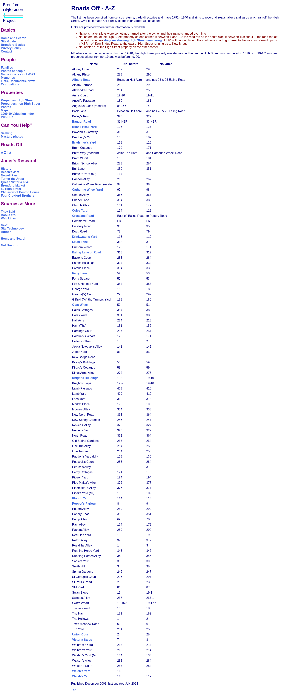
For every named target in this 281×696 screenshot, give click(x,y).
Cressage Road (83, 215)
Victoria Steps (82, 639)
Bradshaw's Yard (84, 142)
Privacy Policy (11, 48)
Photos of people (13, 71)
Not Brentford (10, 245)
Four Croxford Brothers (17, 195)
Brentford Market (13, 185)
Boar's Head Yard (84, 126)
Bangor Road (81, 121)
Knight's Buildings (85, 378)
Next (4, 225)
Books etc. (8, 215)
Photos (6, 107)
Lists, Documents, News (18, 81)
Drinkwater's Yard (84, 236)
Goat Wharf (80, 304)
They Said (8, 211)
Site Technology (12, 228)
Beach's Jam (10, 172)
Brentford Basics (13, 44)
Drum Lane (80, 242)
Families (7, 67)
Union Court (80, 634)
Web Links (8, 218)
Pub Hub (7, 117)
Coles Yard (79, 210)
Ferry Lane (79, 273)
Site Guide (8, 41)
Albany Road (81, 79)
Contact (6, 51)
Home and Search (13, 38)
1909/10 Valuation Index (18, 113)
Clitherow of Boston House (20, 192)
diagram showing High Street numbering (133, 40)
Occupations (10, 84)
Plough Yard (81, 498)
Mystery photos (12, 136)
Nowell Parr (9, 175)
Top (73, 690)
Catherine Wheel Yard (87, 189)
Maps (5, 110)
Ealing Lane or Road (86, 252)
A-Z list (6, 152)
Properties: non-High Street (20, 103)
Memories (8, 77)
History (6, 168)
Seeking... (8, 133)
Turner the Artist (12, 178)
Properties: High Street (17, 100)
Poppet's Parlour (84, 503)
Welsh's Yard (81, 676)
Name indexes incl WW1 (18, 74)
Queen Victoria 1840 (15, 182)
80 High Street (11, 188)
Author (6, 231)
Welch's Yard (81, 671)
